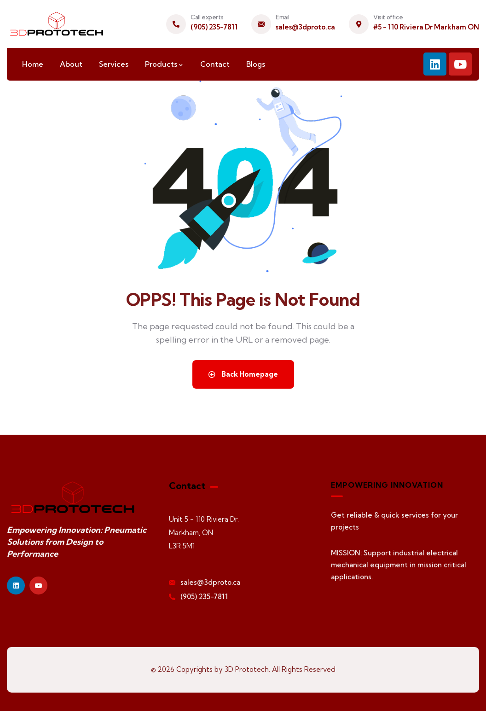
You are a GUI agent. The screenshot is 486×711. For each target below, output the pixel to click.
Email (282, 17)
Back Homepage (243, 374)
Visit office (388, 17)
